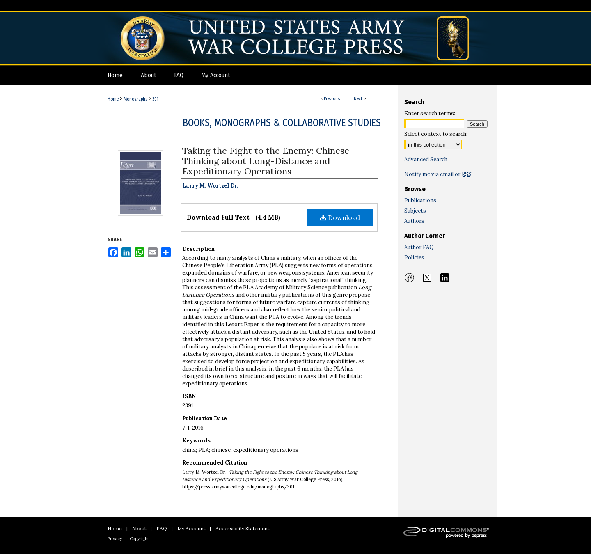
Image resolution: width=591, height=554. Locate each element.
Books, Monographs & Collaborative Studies (282, 122)
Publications (420, 200)
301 (155, 99)
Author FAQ (419, 247)
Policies (414, 257)
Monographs (135, 99)
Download (340, 217)
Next (358, 98)
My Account (191, 528)
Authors (414, 220)
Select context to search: (435, 133)
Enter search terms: (429, 113)
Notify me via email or (438, 174)
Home (113, 99)
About (139, 528)
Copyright (139, 538)
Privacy (115, 538)
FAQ (161, 528)
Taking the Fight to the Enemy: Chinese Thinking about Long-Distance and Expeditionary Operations (265, 161)
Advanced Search (425, 159)
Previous (332, 98)
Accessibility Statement (242, 528)
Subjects (415, 210)
